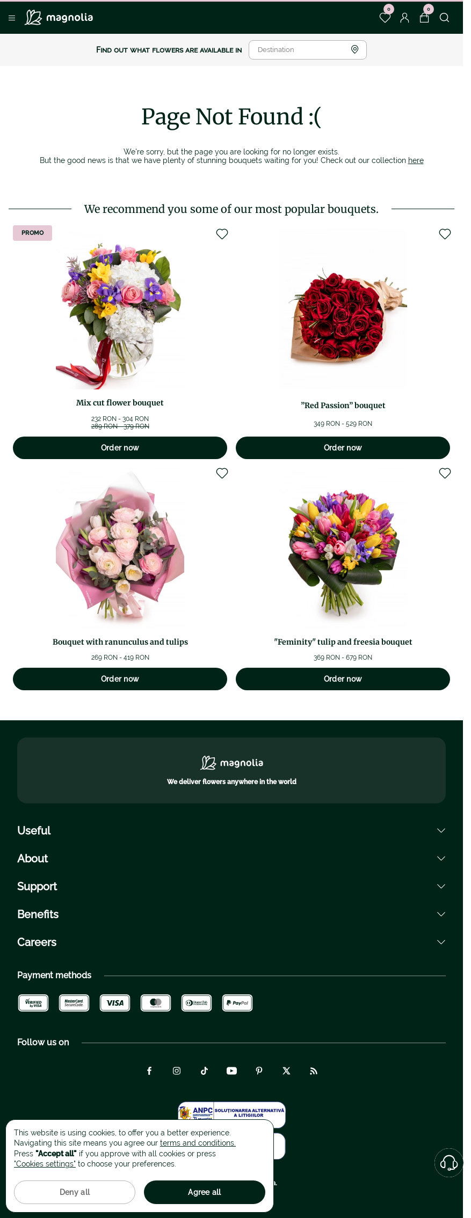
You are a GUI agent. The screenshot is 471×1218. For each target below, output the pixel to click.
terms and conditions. (198, 1143)
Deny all (75, 1192)
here (416, 160)
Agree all (204, 1192)
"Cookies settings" (45, 1164)
